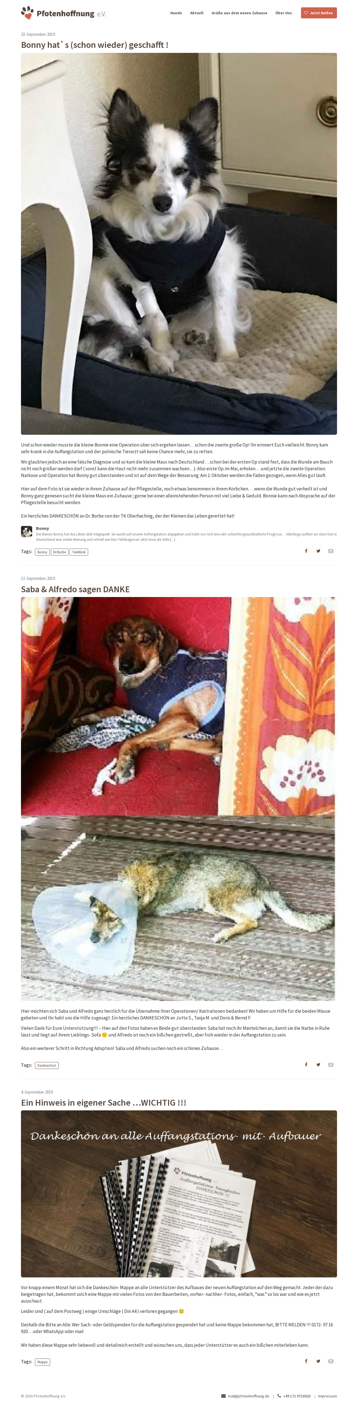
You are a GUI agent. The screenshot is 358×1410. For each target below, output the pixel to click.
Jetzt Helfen (321, 12)
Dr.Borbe (59, 551)
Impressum (327, 1396)
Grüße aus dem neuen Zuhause (239, 12)
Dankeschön (46, 1065)
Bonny (42, 551)
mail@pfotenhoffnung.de (248, 1396)
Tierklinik (79, 551)
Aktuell (196, 12)
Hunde (176, 12)
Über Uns (283, 12)
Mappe (42, 1362)
